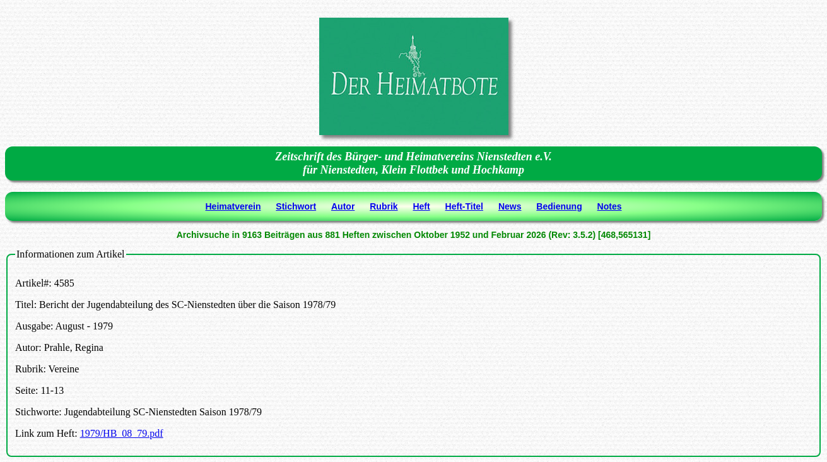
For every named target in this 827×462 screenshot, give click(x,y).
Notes (609, 206)
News (510, 206)
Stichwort (296, 206)
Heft (421, 206)
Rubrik (383, 206)
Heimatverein (233, 206)
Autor (343, 206)
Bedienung (559, 206)
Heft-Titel (464, 206)
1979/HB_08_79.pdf (121, 433)
